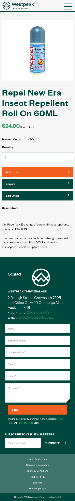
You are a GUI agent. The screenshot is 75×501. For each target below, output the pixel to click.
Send (15, 409)
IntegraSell (56, 497)
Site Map (37, 482)
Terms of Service (25, 422)
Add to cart (13, 172)
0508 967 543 (38, 312)
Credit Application (38, 459)
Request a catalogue (37, 465)
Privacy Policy (37, 476)
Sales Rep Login (37, 488)
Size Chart (12, 195)
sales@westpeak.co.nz (35, 317)
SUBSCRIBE (52, 443)
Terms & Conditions (37, 470)
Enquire (10, 184)
